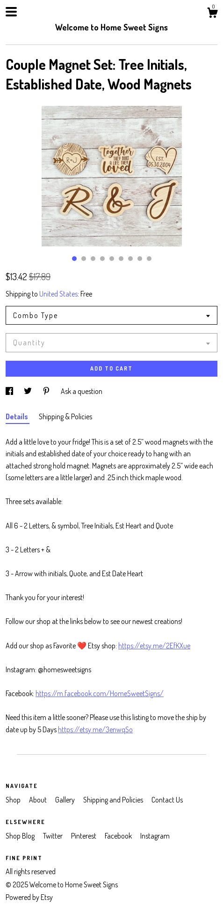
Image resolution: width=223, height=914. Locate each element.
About (38, 799)
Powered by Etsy (29, 897)
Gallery (65, 799)
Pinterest (84, 835)
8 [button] (139, 258)
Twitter (53, 835)
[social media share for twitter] (28, 391)
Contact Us (167, 799)
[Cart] (212, 14)
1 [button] (74, 258)
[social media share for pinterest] (47, 391)
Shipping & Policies (65, 416)
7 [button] (130, 258)
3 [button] (93, 258)
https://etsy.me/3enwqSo (95, 729)
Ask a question (81, 391)
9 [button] (149, 258)
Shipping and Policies (113, 799)
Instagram (155, 835)
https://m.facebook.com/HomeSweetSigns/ (100, 693)
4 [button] (102, 258)
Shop (14, 799)
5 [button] (111, 258)
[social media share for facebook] (10, 391)
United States (58, 293)
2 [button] (83, 258)
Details (17, 416)
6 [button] (121, 258)
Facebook (119, 835)
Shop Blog (21, 835)
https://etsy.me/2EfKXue (154, 645)
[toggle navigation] (11, 11)
